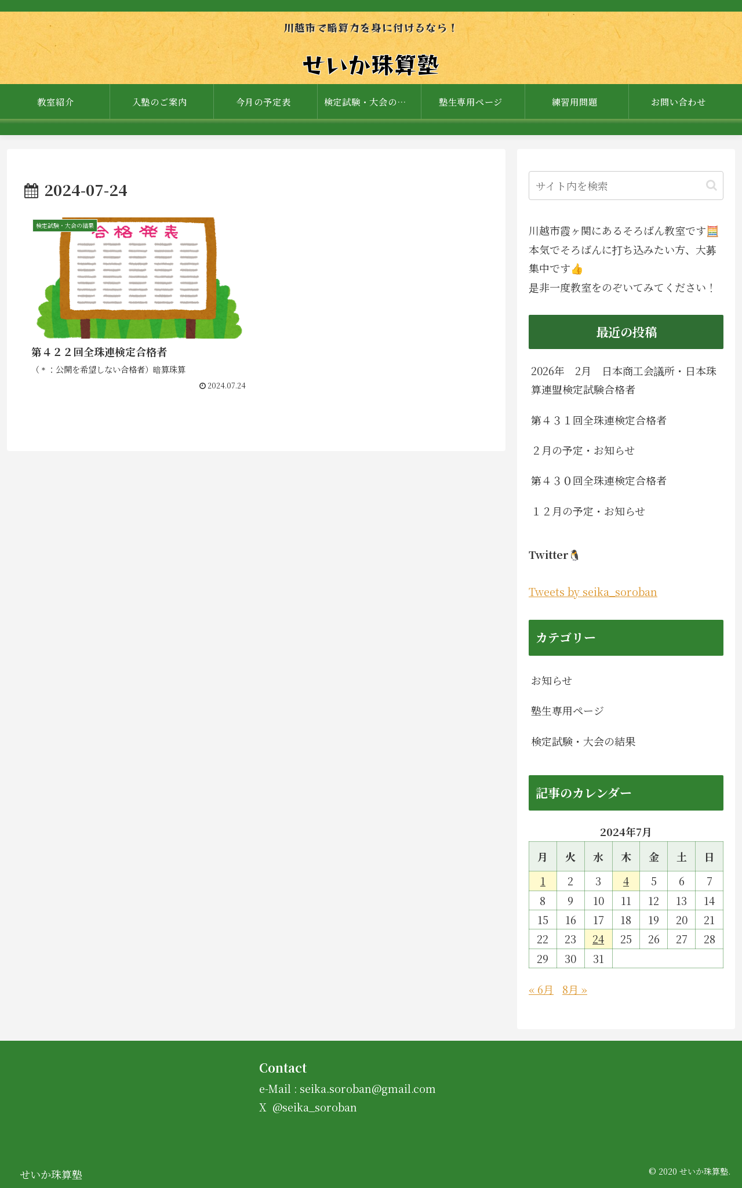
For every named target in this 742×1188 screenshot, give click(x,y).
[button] (711, 185)
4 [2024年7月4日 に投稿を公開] (626, 880)
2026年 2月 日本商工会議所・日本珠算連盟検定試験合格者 (623, 380)
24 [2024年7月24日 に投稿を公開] (598, 938)
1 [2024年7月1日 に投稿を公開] (542, 880)
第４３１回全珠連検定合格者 (599, 419)
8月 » (574, 989)
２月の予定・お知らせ (583, 449)
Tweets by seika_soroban (593, 591)
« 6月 (541, 989)
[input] (626, 185)
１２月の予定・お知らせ (588, 510)
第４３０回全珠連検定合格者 (599, 480)
